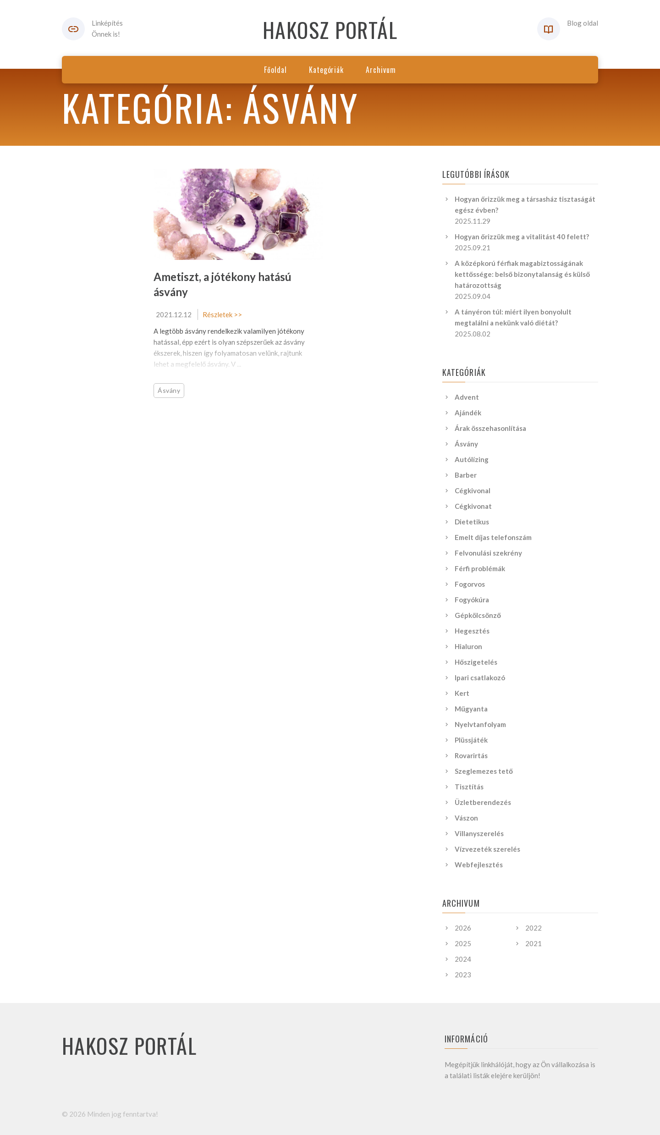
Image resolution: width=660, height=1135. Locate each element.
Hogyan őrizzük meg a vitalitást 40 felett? (522, 236)
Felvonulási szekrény (488, 553)
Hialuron (468, 646)
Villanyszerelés (479, 833)
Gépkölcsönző (478, 615)
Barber (466, 475)
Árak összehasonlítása (490, 428)
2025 (463, 943)
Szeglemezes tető (484, 771)
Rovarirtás (471, 755)
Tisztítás (469, 786)
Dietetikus (472, 522)
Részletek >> (222, 314)
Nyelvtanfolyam (480, 724)
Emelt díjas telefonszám (493, 537)
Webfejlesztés (479, 864)
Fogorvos (470, 584)
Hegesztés (472, 631)
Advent (467, 397)
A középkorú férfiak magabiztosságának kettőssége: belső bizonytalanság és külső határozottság (522, 274)
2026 (463, 928)
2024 (463, 959)
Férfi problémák (480, 568)
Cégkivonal (472, 490)
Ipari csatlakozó (480, 677)
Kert (462, 693)
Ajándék (468, 412)
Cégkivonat (473, 506)
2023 (463, 974)
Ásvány (169, 390)
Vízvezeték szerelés (487, 849)
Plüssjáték (471, 740)
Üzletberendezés (483, 802)
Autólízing (472, 459)
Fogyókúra (472, 599)
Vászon (466, 818)
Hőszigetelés (476, 662)
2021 (533, 943)
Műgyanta (471, 709)
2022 (533, 928)
